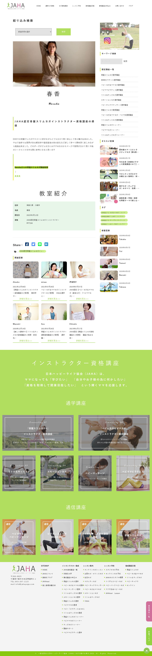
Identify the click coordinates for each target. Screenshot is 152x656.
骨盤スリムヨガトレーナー (111, 125)
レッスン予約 (76, 6)
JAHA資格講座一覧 (70, 570)
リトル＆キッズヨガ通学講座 (112, 95)
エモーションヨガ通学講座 (111, 100)
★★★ (17, 176)
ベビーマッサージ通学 (70, 589)
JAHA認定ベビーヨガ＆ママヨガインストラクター (114, 212)
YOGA (86, 601)
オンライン (130, 585)
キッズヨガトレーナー (70, 625)
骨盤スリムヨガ (131, 570)
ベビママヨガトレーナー (110, 130)
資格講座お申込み (105, 6)
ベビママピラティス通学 (70, 632)
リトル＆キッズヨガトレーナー (113, 135)
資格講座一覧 (149, 611)
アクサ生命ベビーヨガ (112, 589)
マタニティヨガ (89, 581)
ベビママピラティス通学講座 (112, 90)
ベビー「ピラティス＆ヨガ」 (70, 609)
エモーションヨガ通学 (70, 597)
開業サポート (68, 629)
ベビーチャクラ (131, 581)
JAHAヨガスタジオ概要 (112, 577)
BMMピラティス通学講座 (111, 80)
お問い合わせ (119, 6)
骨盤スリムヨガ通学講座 (110, 75)
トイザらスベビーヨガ (112, 581)
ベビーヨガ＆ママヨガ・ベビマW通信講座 (117, 115)
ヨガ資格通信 (63, 6)
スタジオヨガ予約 (111, 570)
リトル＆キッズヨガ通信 (70, 613)
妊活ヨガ (87, 577)
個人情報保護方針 (48, 585)
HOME (38, 6)
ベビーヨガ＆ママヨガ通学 (70, 585)
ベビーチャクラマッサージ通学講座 (114, 105)
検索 (63, 32)
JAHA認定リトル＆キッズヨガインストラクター (114, 224)
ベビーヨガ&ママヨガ (133, 574)
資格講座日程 (90, 6)
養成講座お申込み (69, 577)
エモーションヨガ (90, 593)
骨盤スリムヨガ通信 (70, 601)
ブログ (131, 6)
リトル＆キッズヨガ (91, 597)
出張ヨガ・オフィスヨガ (91, 574)
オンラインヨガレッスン (91, 570)
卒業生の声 (67, 574)
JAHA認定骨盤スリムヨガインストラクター (33, 251)
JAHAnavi (45, 581)
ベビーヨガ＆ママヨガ (91, 589)
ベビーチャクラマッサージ (91, 585)
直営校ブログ (46, 577)
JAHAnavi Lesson (112, 593)
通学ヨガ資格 (49, 6)
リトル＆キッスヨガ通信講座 (112, 120)
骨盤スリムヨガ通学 (70, 581)
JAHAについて (47, 574)
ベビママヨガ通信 (69, 605)
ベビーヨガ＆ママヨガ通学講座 (113, 85)
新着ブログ (149, 636)
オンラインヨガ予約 (112, 574)
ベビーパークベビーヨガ (112, 585)
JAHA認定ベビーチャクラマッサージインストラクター (116, 220)
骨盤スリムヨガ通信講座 (110, 110)
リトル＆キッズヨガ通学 (70, 593)
